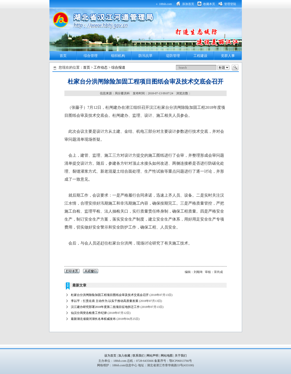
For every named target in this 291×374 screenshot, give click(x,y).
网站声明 (152, 355)
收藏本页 (209, 4)
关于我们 (181, 355)
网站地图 (167, 355)
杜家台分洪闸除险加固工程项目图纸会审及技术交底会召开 (110, 295)
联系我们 (139, 355)
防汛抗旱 (145, 56)
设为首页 (110, 355)
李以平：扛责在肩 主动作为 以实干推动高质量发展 (104, 301)
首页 (63, 56)
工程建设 (200, 56)
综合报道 (118, 67)
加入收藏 (124, 355)
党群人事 (228, 56)
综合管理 (91, 56)
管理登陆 (230, 4)
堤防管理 (173, 56)
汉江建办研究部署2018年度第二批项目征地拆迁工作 (105, 307)
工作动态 (101, 67)
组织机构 (118, 56)
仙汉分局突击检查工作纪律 (89, 313)
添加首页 (188, 4)
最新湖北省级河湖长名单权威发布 (93, 319)
